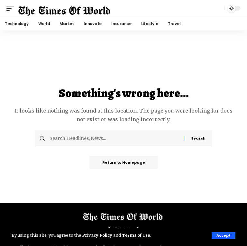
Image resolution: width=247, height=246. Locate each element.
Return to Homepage (123, 162)
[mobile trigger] (11, 8)
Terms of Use (136, 235)
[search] (218, 8)
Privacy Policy (97, 235)
